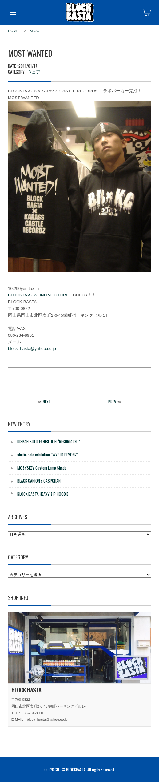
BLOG (34, 31)
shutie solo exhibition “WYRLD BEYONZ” (47, 454)
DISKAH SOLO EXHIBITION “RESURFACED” (48, 441)
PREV (112, 402)
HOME (13, 31)
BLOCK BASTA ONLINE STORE (38, 295)
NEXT (47, 402)
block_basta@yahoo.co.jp (32, 348)
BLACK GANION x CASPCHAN (39, 481)
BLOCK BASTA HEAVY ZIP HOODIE (42, 494)
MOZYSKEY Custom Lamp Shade (41, 468)
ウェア (33, 71)
